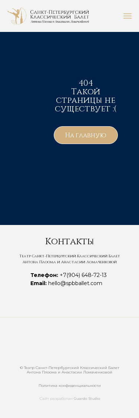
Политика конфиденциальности (70, 385)
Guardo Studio (87, 398)
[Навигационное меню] (127, 16)
